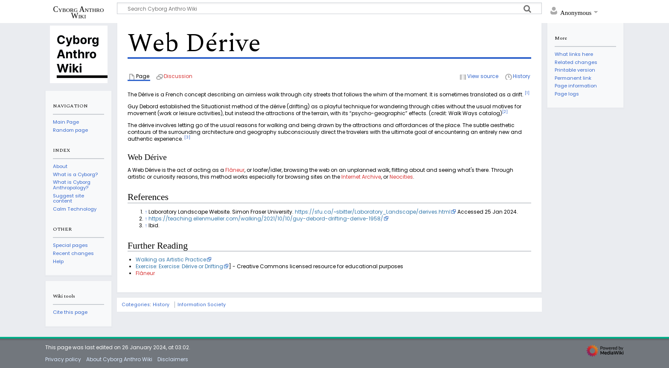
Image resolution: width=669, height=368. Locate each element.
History (161, 304)
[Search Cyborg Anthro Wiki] (329, 8)
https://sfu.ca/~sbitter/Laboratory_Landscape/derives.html (373, 211)
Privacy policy (63, 359)
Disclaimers (172, 359)
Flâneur (234, 170)
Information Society (201, 304)
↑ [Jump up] (146, 211)
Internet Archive (361, 176)
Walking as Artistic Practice (171, 259)
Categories (136, 304)
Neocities (401, 176)
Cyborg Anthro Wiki (78, 12)
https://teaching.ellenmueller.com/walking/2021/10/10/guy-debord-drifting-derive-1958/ (265, 218)
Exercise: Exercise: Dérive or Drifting (179, 266)
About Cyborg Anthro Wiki (119, 359)
